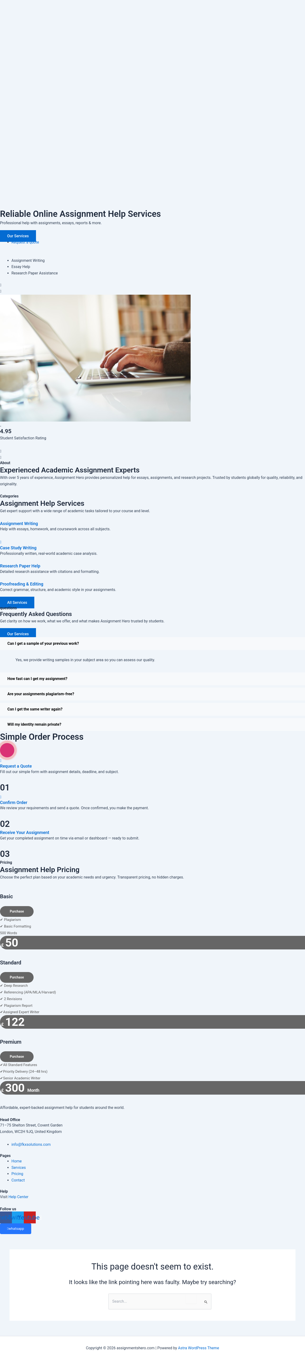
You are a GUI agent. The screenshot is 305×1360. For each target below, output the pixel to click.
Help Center (18, 1197)
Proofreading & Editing (21, 583)
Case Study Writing (18, 547)
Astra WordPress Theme (198, 1348)
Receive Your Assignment (24, 832)
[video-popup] (7, 750)
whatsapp (15, 1228)
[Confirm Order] (0, 796)
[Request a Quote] (0, 760)
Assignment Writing (19, 523)
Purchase (17, 911)
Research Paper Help (20, 565)
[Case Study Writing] (0, 542)
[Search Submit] (206, 1302)
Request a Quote (16, 766)
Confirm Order (13, 802)
